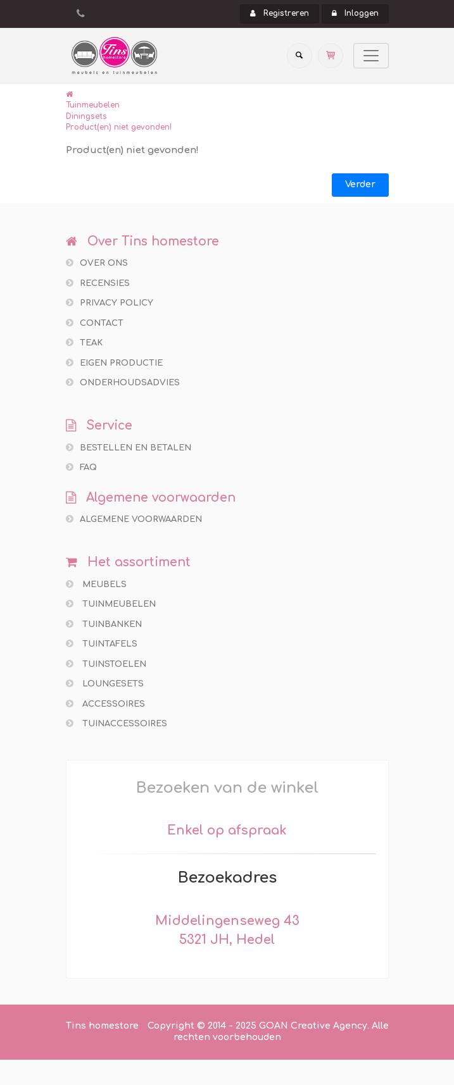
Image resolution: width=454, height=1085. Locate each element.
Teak (84, 342)
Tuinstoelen (106, 664)
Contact (94, 323)
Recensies (98, 283)
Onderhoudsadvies (123, 382)
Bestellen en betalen (128, 447)
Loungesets (105, 683)
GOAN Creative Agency (313, 1026)
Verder (360, 184)
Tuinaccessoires (116, 723)
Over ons (97, 263)
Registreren (279, 13)
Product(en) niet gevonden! (119, 127)
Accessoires (105, 704)
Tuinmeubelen (93, 105)
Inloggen (355, 13)
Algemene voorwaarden (134, 519)
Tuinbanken (104, 624)
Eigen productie (114, 363)
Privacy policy (109, 302)
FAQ (81, 467)
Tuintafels (101, 643)
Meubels (96, 584)
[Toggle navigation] (371, 55)
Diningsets (86, 116)
